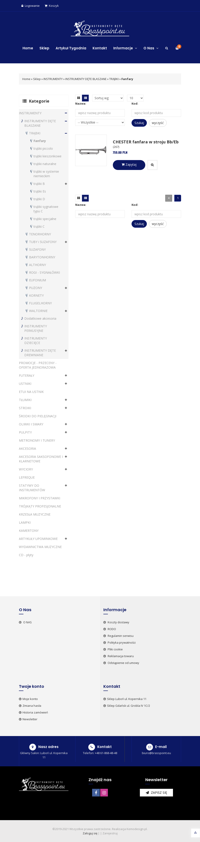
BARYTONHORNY (42, 257)
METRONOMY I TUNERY (37, 440)
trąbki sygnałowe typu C (46, 208)
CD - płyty (26, 555)
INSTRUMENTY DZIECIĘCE (35, 340)
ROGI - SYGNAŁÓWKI (44, 272)
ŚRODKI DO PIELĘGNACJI (37, 416)
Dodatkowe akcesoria (40, 318)
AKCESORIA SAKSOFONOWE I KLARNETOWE (41, 458)
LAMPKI (25, 522)
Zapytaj (129, 164)
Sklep (44, 48)
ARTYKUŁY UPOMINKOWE (38, 539)
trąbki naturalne (45, 164)
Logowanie (30, 6)
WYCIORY (26, 469)
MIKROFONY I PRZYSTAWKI (39, 498)
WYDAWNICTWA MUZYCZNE (40, 547)
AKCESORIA (27, 448)
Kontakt (100, 48)
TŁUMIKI (25, 400)
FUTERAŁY (26, 375)
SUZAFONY (37, 249)
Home (28, 48)
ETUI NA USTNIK (31, 392)
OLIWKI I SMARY (31, 424)
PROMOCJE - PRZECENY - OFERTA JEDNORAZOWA (38, 365)
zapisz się (156, 792)
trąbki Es (40, 191)
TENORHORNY (40, 234)
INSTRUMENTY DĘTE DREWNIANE (40, 352)
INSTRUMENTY (53, 79)
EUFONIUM (37, 280)
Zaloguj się (90, 833)
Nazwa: (80, 103)
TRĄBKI (114, 79)
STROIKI (25, 408)
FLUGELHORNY (40, 303)
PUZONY (35, 288)
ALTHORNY (37, 265)
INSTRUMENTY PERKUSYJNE (35, 328)
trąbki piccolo (43, 148)
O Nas (151, 48)
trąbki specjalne (45, 219)
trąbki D (39, 199)
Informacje (125, 48)
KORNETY (36, 295)
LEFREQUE (27, 477)
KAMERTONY (29, 530)
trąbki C (39, 226)
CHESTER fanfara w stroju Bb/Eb (146, 142)
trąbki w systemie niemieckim (46, 173)
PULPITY (25, 432)
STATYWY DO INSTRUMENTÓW (32, 487)
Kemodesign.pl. (137, 829)
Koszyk (52, 6)
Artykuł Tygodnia (71, 48)
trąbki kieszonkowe (47, 156)
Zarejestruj (110, 833)
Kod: (135, 103)
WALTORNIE (38, 311)
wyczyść (158, 123)
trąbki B (39, 183)
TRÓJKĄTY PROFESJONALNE (40, 506)
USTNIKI (25, 383)
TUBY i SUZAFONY (43, 242)
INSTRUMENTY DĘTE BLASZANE (86, 79)
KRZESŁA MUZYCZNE (34, 514)
